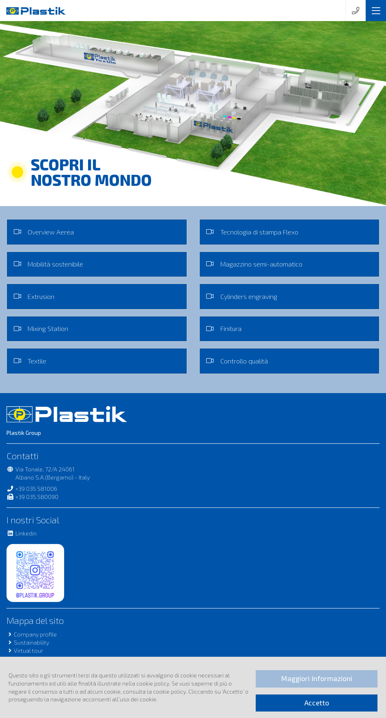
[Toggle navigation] (376, 10)
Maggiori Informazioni (316, 678)
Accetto (316, 703)
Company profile (31, 634)
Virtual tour (24, 650)
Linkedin (21, 533)
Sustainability (27, 642)
